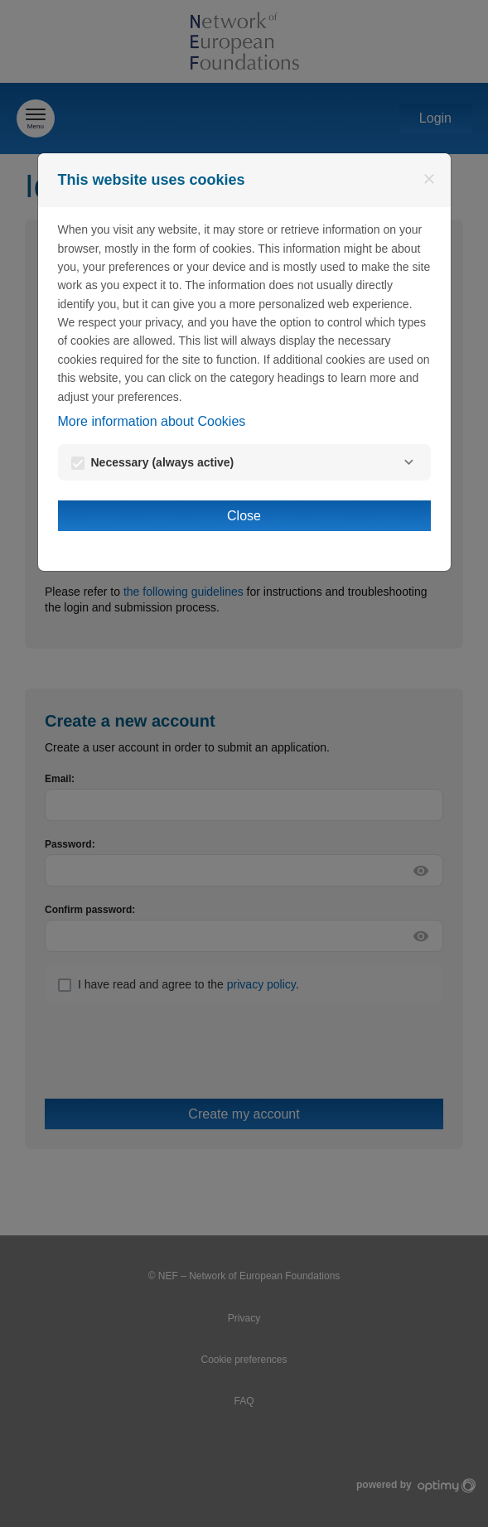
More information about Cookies (152, 421)
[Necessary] (409, 462)
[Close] (429, 179)
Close (244, 516)
